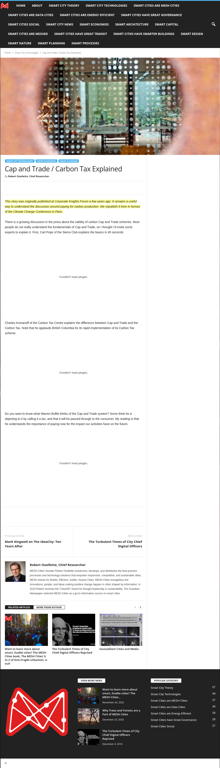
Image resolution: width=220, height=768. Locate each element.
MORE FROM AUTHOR (49, 607)
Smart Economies (94, 24)
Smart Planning (51, 43)
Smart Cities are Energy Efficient (87, 15)
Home (21, 5)
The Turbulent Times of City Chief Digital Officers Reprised (72, 650)
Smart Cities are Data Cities (30, 15)
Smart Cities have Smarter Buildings (143, 34)
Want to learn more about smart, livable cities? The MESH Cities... (120, 693)
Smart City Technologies (106, 5)
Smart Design (192, 34)
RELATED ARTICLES (19, 607)
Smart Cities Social (24, 24)
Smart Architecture (131, 24)
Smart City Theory (64, 5)
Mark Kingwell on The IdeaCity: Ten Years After (33, 543)
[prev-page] (135, 607)
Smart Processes (85, 43)
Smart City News (59, 24)
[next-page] (140, 607)
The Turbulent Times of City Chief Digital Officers (115, 543)
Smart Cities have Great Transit (80, 34)
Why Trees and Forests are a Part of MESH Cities (121, 712)
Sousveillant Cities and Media (119, 649)
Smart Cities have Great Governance (151, 15)
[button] (213, 24)
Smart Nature (19, 43)
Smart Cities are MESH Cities (156, 5)
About (37, 5)
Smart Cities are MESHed (28, 34)
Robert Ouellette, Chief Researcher (28, 176)
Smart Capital (166, 24)
